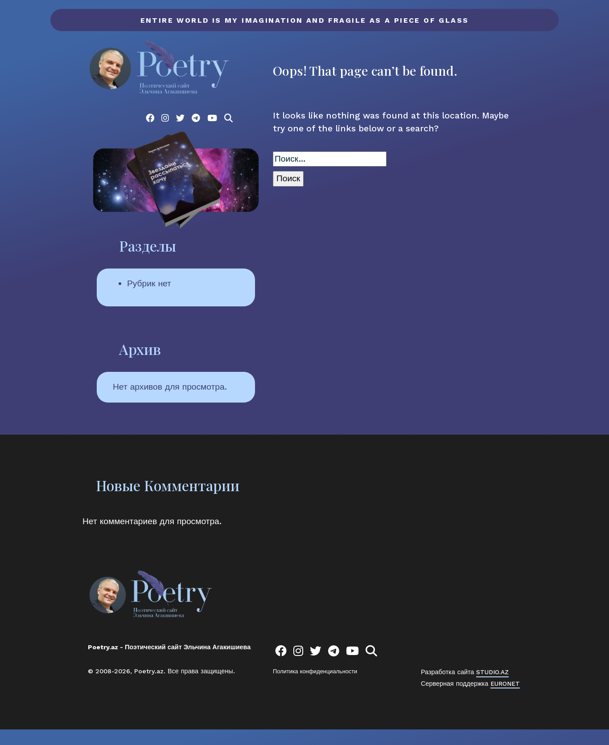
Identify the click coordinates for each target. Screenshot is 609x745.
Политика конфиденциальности (315, 687)
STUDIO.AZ (493, 687)
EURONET (505, 698)
